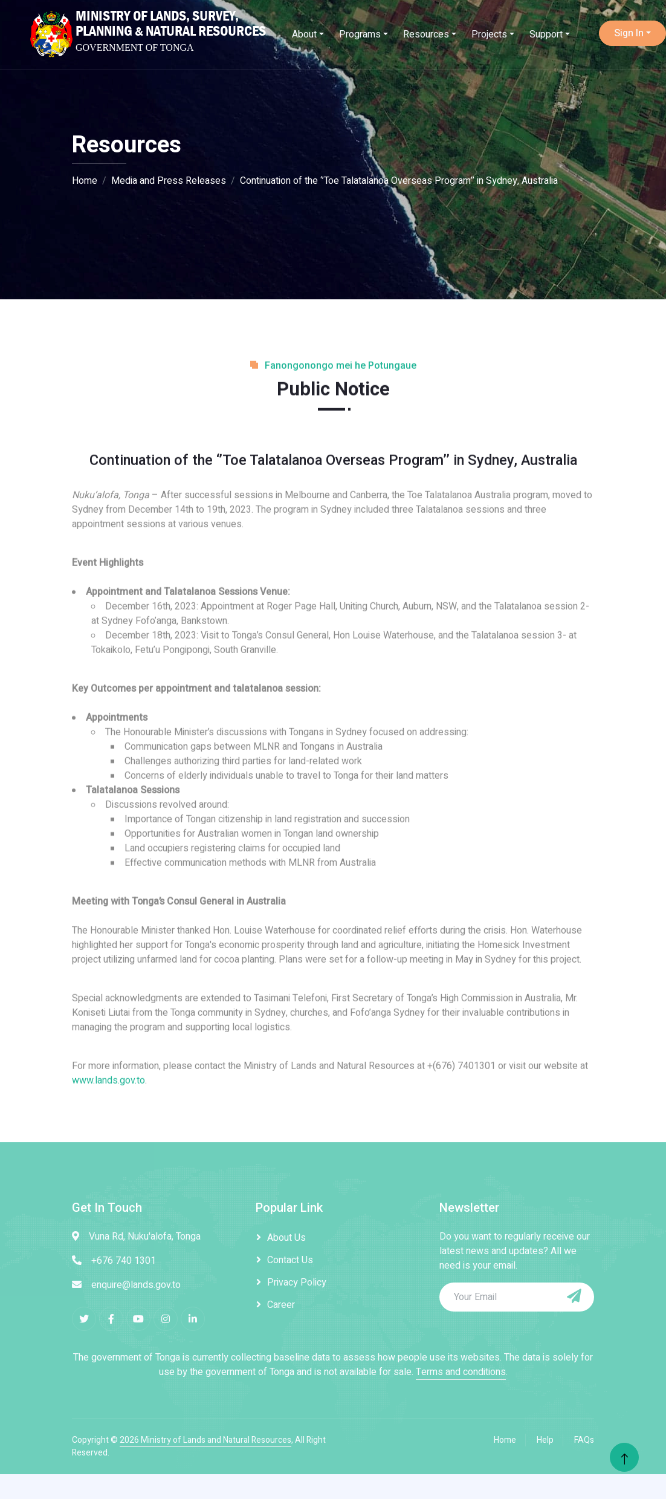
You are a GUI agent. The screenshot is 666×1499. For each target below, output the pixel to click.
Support (546, 34)
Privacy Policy (296, 1282)
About (304, 34)
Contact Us (290, 1260)
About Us (286, 1238)
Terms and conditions (461, 1372)
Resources (426, 34)
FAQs (584, 1440)
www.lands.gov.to (108, 1135)
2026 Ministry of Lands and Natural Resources (205, 1440)
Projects (489, 34)
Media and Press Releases (168, 181)
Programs (360, 34)
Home (84, 181)
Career (281, 1305)
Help (545, 1440)
